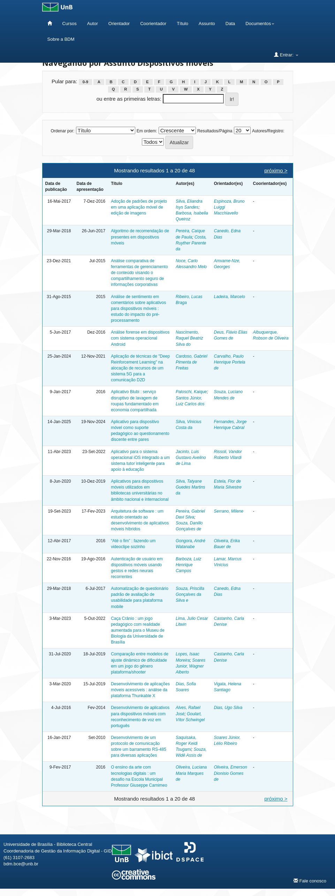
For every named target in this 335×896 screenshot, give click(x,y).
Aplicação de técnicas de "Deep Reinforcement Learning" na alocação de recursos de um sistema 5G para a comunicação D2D (140, 368)
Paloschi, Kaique (191, 391)
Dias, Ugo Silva (228, 707)
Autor (92, 23)
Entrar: (286, 54)
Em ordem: (147, 130)
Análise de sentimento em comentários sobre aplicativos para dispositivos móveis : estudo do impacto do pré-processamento (138, 308)
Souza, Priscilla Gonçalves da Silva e (190, 594)
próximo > (275, 170)
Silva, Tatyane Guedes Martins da (190, 487)
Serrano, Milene (228, 511)
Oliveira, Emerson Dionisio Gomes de (230, 773)
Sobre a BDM (61, 39)
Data (230, 23)
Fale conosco (310, 880)
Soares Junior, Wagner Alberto (190, 666)
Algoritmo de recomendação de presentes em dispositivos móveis (140, 236)
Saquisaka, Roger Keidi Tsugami (187, 743)
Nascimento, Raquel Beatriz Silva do (189, 338)
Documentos (259, 23)
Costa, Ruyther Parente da (191, 243)
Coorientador (153, 23)
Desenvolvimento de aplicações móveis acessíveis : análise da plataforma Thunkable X (140, 689)
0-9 (85, 82)
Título (182, 23)
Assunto (207, 23)
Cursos (69, 23)
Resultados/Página (215, 130)
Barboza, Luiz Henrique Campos (188, 564)
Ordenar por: (62, 130)
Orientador (119, 23)
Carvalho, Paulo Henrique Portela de (229, 362)
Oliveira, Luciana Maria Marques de (191, 773)
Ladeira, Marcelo (229, 296)
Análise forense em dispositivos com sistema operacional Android (140, 338)
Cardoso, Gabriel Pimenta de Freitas (191, 362)
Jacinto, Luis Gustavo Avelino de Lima (191, 457)
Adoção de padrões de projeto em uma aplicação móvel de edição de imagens (139, 207)
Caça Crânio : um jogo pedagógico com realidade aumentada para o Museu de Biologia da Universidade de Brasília (137, 630)
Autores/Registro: (268, 130)
